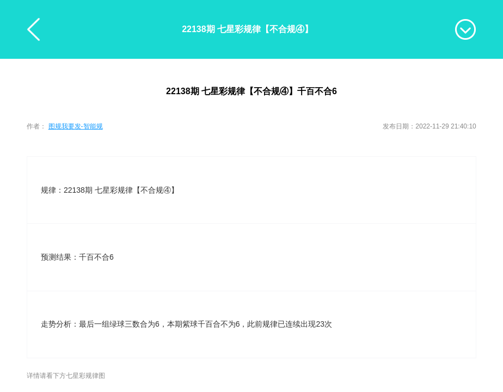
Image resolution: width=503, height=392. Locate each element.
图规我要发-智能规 (75, 126)
